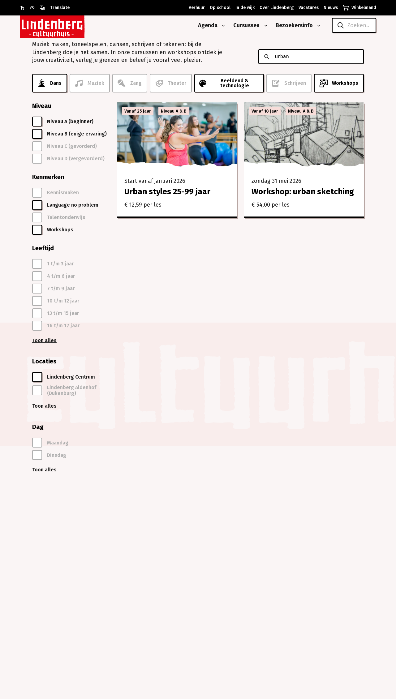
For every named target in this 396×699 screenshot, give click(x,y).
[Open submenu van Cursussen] (264, 25)
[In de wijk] (244, 7)
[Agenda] (205, 25)
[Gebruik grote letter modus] (25, 8)
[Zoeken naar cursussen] (316, 56)
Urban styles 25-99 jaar (167, 191)
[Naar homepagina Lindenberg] (66, 25)
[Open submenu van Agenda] (222, 25)
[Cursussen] (244, 25)
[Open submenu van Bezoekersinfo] (317, 25)
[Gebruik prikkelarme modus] (35, 8)
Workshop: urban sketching (303, 191)
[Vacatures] (307, 7)
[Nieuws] (329, 7)
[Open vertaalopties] (55, 8)
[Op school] (218, 7)
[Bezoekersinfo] (292, 25)
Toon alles (44, 340)
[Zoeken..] (354, 25)
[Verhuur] (195, 7)
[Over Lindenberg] (275, 7)
